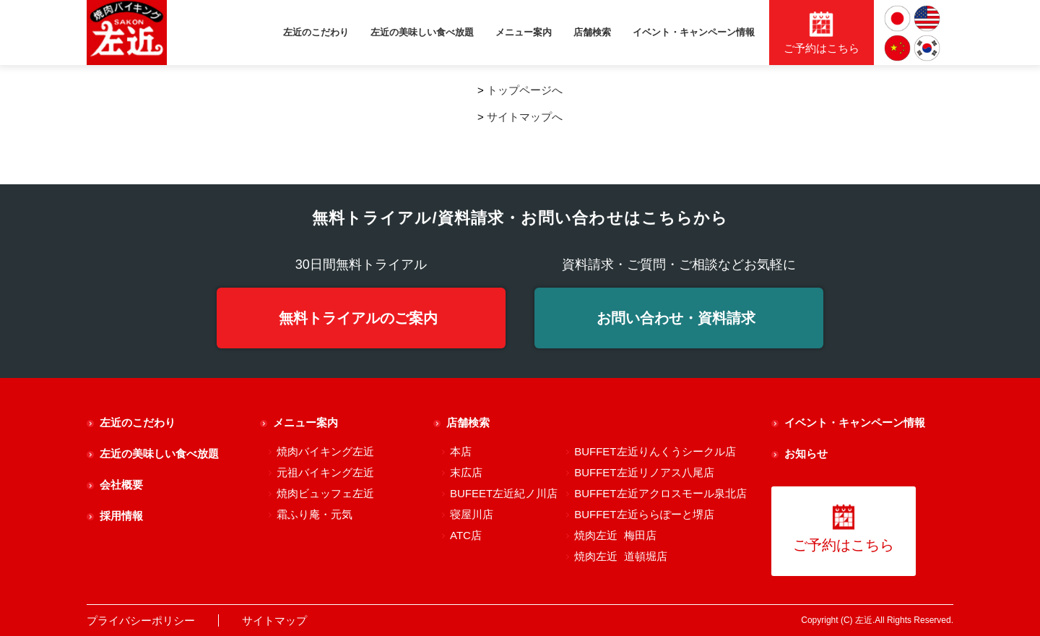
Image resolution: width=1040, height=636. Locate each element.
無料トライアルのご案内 (358, 318)
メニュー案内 (523, 32)
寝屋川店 (471, 514)
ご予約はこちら (843, 528)
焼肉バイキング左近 (325, 451)
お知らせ (806, 453)
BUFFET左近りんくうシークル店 (654, 451)
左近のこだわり (316, 32)
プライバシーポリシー (141, 620)
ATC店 (466, 535)
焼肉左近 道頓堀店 (620, 556)
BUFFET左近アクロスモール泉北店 (660, 493)
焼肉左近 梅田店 (615, 535)
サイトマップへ (525, 117)
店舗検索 (592, 32)
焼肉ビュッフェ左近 (325, 493)
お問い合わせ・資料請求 (676, 318)
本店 (461, 451)
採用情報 (121, 516)
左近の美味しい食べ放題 (422, 32)
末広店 (466, 472)
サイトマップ (274, 620)
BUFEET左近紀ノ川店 (504, 493)
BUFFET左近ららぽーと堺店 (644, 514)
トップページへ (525, 90)
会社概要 (121, 484)
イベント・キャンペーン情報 (694, 32)
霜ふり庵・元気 (314, 514)
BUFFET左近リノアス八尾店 (644, 472)
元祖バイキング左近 (325, 472)
